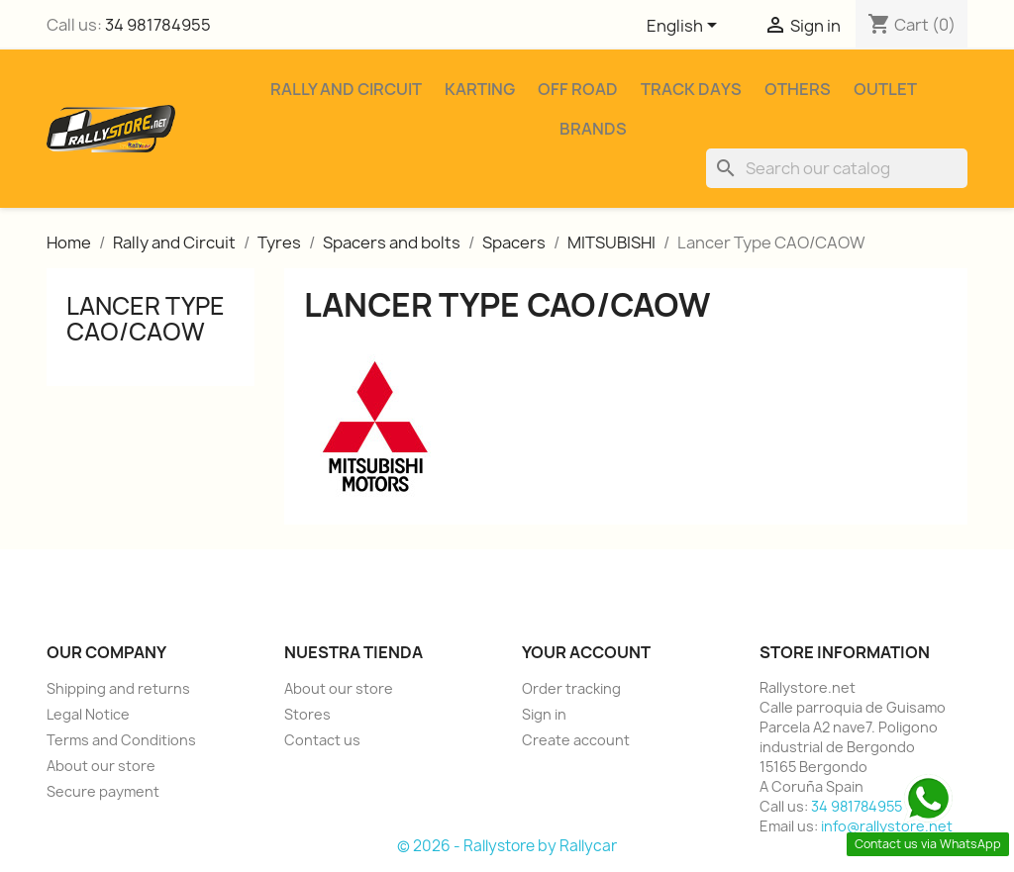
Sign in (544, 714)
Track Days (691, 89)
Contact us (322, 739)
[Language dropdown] (685, 27)
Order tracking (571, 688)
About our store (101, 765)
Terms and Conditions (121, 739)
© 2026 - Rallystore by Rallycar (507, 845)
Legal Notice (88, 714)
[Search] (836, 168)
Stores (307, 714)
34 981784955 (158, 25)
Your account (586, 652)
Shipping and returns (118, 688)
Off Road (578, 89)
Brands (593, 129)
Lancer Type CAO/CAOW (145, 318)
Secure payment (103, 791)
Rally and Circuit (346, 89)
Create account (576, 739)
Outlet (885, 89)
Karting (480, 89)
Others (797, 89)
